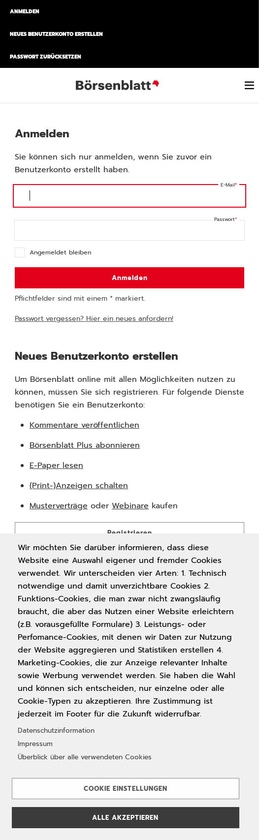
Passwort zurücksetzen (45, 57)
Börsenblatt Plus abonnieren (85, 445)
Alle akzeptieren (125, 817)
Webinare (130, 506)
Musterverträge (59, 506)
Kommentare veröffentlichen (84, 425)
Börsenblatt (119, 85)
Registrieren (129, 532)
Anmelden (24, 11)
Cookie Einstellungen (125, 788)
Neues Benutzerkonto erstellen (56, 34)
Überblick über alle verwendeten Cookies (85, 757)
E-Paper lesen (56, 465)
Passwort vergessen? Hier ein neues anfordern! (94, 318)
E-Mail (228, 184)
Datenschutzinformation (56, 730)
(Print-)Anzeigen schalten (79, 486)
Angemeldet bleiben (60, 252)
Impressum (35, 744)
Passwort (224, 219)
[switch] (249, 85)
